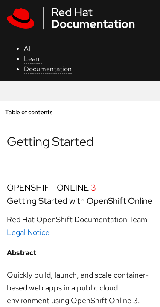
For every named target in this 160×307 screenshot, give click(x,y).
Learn (33, 58)
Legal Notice (28, 232)
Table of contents (29, 112)
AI (27, 48)
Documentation (48, 68)
